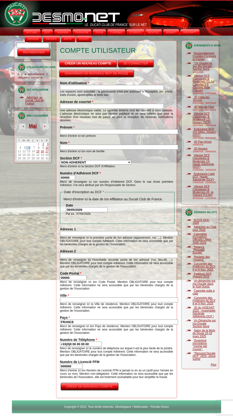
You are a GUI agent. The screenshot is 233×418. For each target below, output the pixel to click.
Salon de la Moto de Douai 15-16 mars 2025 (204, 333)
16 (42, 151)
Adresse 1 (68, 229)
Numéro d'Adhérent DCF (80, 173)
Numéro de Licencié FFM (79, 362)
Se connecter (136, 63)
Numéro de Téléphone (78, 340)
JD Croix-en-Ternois (201, 99)
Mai (33, 125)
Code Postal (70, 273)
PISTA (99, 32)
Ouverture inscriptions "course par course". (200, 345)
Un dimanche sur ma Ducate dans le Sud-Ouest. (204, 283)
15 (37, 151)
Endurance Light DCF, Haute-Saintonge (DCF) (203, 177)
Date (69, 205)
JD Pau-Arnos (203, 141)
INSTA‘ (68, 38)
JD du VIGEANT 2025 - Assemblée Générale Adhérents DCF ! (204, 312)
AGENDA (62, 32)
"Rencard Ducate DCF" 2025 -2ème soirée (204, 356)
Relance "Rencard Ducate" (198, 250)
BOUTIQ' (154, 32)
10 (47, 147)
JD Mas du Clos (204, 106)
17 (47, 151)
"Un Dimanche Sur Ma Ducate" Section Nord (203, 66)
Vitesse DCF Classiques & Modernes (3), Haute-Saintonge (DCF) (203, 161)
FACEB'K (51, 38)
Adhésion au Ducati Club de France (34, 100)
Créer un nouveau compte (91, 62)
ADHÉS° (171, 32)
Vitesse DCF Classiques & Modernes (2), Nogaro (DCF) (201, 118)
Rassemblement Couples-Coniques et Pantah (204, 56)
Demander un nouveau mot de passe (96, 73)
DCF (47, 32)
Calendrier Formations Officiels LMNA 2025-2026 (202, 238)
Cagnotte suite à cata (203, 292)
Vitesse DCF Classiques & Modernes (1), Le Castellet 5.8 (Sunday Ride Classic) (203, 83)
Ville (64, 295)
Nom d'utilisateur (74, 83)
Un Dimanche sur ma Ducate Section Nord (204, 323)
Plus (213, 364)
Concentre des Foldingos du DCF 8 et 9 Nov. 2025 (204, 266)
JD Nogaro (200, 148)
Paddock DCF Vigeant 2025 (202, 275)
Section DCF (71, 158)
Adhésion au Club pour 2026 (204, 228)
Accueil (32, 32)
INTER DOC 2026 (201, 221)
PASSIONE (82, 32)
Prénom (67, 127)
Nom (64, 143)
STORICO (135, 32)
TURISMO (116, 32)
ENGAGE (33, 38)
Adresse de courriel (76, 102)
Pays (65, 318)
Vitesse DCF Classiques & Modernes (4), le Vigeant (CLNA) (203, 191)
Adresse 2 (68, 251)
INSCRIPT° (190, 32)
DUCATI (84, 38)
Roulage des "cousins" (201, 258)
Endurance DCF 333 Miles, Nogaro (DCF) (204, 132)
